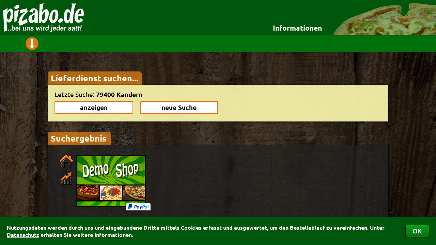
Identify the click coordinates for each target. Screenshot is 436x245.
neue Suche (179, 107)
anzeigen (94, 107)
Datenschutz (23, 234)
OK (417, 231)
